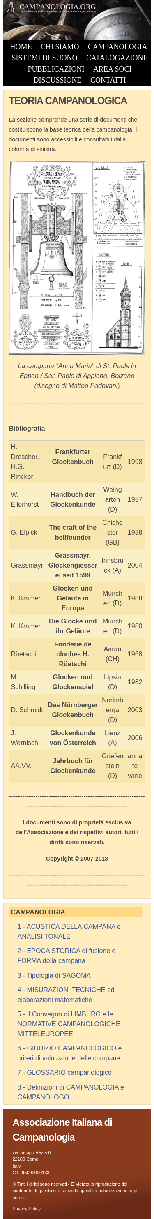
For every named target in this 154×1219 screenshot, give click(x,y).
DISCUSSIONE (57, 80)
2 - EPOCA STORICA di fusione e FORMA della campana (67, 955)
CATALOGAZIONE (117, 58)
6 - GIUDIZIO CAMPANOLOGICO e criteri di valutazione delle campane (70, 1053)
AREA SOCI (112, 69)
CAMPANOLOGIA (117, 47)
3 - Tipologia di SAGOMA (54, 975)
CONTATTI (108, 80)
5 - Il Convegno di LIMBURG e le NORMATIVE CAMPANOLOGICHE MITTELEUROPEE (69, 1024)
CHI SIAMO (60, 47)
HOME (21, 47)
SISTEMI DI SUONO (44, 58)
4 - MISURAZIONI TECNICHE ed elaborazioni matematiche (66, 994)
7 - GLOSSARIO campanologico (65, 1072)
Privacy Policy (27, 1208)
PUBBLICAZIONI (56, 69)
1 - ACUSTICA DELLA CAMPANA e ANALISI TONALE (69, 931)
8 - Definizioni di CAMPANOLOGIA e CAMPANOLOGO (71, 1092)
